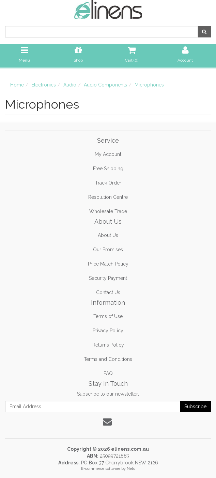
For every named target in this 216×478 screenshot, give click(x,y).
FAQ (108, 373)
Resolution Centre (108, 197)
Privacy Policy (108, 330)
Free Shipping (108, 168)
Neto (131, 468)
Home (17, 84)
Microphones (149, 84)
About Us (108, 235)
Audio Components (105, 84)
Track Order (108, 183)
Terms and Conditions (108, 359)
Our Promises (108, 249)
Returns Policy (108, 345)
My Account (108, 154)
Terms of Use (108, 316)
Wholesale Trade (108, 211)
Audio (69, 84)
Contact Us (108, 292)
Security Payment (108, 278)
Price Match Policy (108, 264)
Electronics (43, 84)
